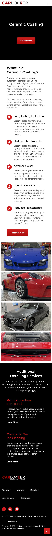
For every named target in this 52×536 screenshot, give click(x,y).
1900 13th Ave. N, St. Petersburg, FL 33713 (27, 516)
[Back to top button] (47, 531)
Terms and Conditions (16, 528)
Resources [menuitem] (25, 498)
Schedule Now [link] (26, 40)
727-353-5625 (13, 521)
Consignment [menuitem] (8, 498)
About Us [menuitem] (6, 490)
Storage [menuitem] (20, 490)
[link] (15, 2)
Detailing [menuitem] (34, 490)
